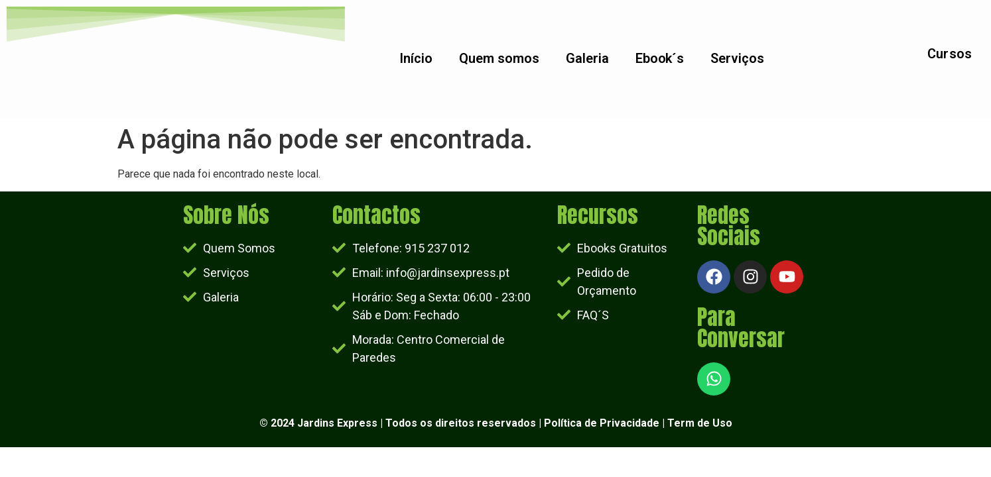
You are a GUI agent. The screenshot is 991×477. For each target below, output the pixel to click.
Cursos (949, 54)
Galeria (587, 59)
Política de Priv (582, 423)
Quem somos (499, 59)
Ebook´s (660, 59)
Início (415, 59)
